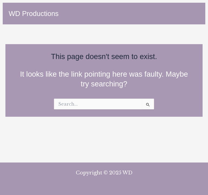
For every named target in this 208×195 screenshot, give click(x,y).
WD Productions (33, 13)
